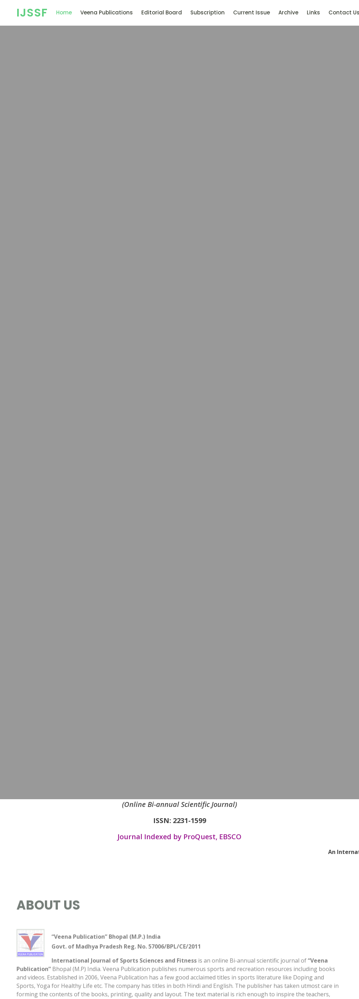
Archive (288, 12)
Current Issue (251, 12)
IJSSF (32, 12)
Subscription (207, 12)
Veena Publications (106, 12)
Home (64, 12)
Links (313, 12)
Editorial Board (161, 12)
